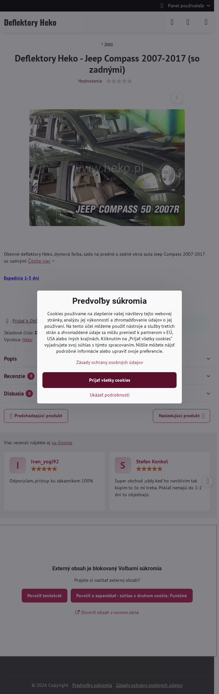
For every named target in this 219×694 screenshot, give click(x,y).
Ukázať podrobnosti (110, 395)
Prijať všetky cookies (109, 380)
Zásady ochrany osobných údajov (109, 362)
